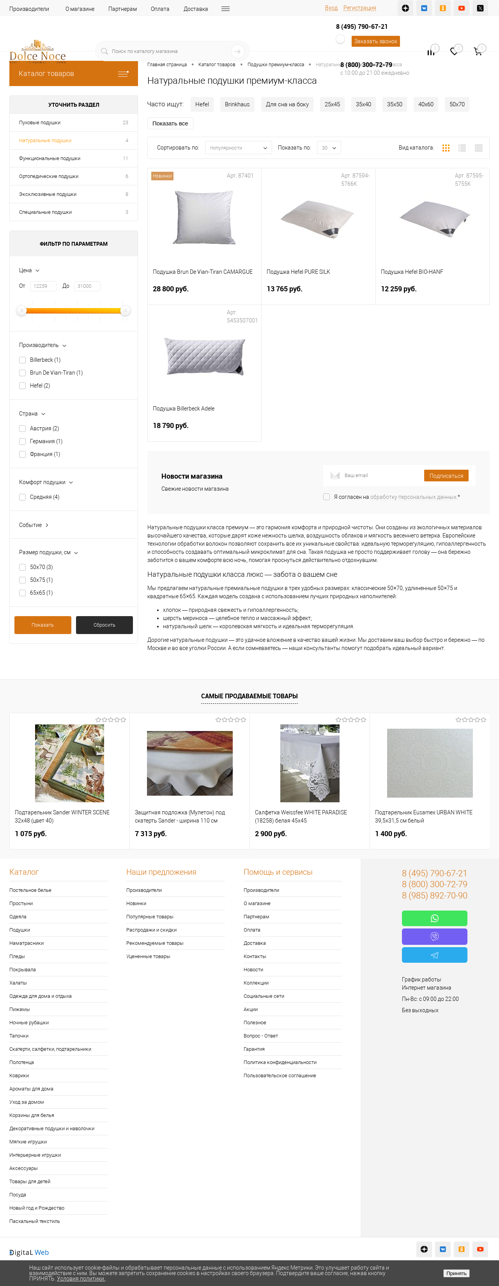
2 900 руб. (271, 834)
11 (125, 158)
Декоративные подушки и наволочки (51, 1128)
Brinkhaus (237, 104)
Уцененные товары (148, 956)
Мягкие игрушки (28, 1142)
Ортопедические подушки (48, 176)
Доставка (196, 9)
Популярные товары (149, 917)
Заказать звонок (375, 41)
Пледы (17, 956)
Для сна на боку (287, 104)
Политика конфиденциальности (280, 1062)
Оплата (160, 9)
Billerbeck (45, 360)
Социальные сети (264, 996)
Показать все (170, 123)
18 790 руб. (204, 430)
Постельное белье (30, 890)
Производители (29, 9)
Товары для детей (29, 1181)
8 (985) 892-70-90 (434, 895)
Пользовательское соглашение (280, 1075)
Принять (456, 1273)
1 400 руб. (391, 834)
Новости (253, 969)
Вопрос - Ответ (261, 1036)
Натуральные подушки (45, 140)
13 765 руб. (318, 293)
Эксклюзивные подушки (47, 194)
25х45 (332, 104)
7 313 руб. (151, 834)
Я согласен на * (397, 497)
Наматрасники (26, 943)
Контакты (255, 956)
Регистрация (359, 8)
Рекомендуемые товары (155, 943)
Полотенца (21, 1062)
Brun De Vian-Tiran (56, 373)
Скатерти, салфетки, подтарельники (50, 1049)
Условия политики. (81, 1278)
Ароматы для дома (31, 1089)
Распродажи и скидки (151, 930)
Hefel (40, 385)
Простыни (21, 903)
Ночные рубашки (29, 1022)
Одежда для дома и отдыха (40, 996)
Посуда (17, 1195)
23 (125, 122)
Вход (331, 8)
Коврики (19, 1075)
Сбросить (104, 625)
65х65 (41, 593)
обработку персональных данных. (414, 497)
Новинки (136, 903)
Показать (43, 625)
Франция (45, 454)
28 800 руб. (204, 293)
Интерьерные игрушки (35, 1155)
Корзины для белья (31, 1115)
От (22, 286)
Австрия (44, 428)
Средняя (45, 497)
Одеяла (18, 917)
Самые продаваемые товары (249, 696)
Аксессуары (23, 1168)
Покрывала (22, 969)
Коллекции (256, 983)
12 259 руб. (432, 293)
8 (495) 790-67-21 (362, 26)
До (65, 286)
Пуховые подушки (39, 122)
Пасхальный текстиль (34, 1221)
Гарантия (254, 1049)
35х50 (394, 104)
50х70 (41, 567)
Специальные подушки (45, 212)
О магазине (79, 9)
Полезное (255, 1022)
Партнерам (122, 9)
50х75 (41, 580)
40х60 (426, 104)
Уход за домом (26, 1102)
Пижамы (19, 1009)
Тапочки (18, 1036)
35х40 (363, 104)
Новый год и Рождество (36, 1208)
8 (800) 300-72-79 (366, 64)
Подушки (19, 930)
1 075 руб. (31, 834)
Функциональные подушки (49, 158)
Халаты (18, 983)
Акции (251, 1009)
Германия (46, 441)
